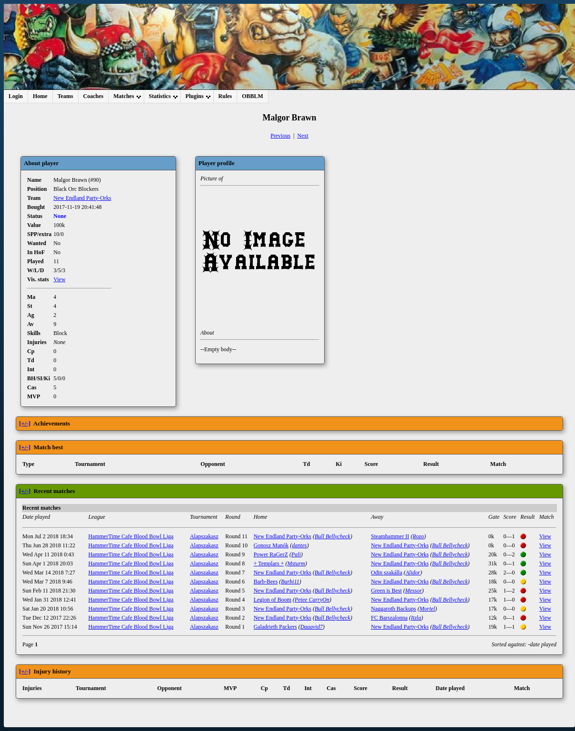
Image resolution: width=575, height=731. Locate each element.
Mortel (427, 608)
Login (16, 96)
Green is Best (386, 590)
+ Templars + (269, 563)
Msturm (296, 563)
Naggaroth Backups (393, 608)
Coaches (93, 96)
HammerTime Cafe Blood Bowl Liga (130, 536)
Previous (280, 135)
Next (302, 135)
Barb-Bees (266, 581)
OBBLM (252, 96)
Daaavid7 (311, 626)
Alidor (413, 572)
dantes (299, 545)
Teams (65, 96)
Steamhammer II (390, 536)
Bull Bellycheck (332, 536)
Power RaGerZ (271, 554)
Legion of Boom (272, 599)
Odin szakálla (386, 572)
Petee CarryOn (312, 599)
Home (40, 96)
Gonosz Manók (271, 545)
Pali (296, 554)
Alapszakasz (204, 536)
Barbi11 (290, 581)
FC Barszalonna (389, 617)
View (59, 279)
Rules (225, 96)
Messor (413, 590)
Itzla (416, 617)
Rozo (418, 536)
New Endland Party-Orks (82, 198)
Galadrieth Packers (275, 626)
